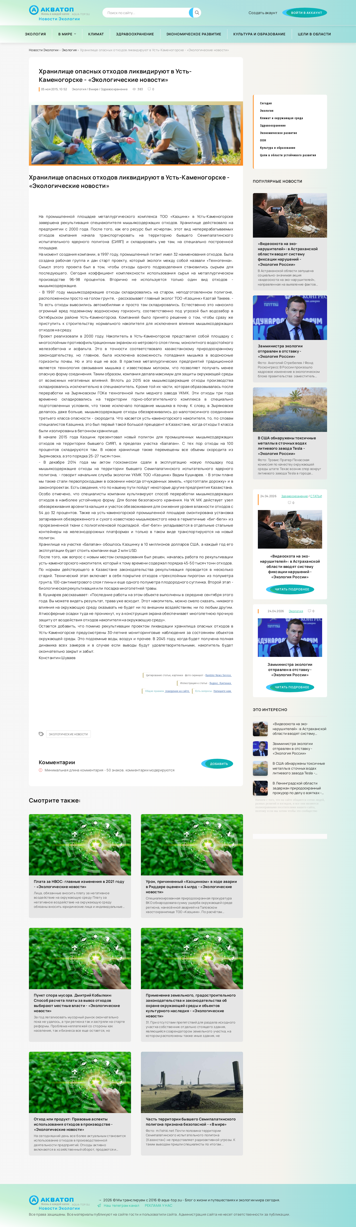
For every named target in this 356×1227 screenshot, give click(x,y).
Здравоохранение (135, 34)
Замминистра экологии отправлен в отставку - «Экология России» (280, 351)
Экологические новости (68, 734)
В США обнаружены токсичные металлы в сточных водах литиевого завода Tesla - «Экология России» (287, 445)
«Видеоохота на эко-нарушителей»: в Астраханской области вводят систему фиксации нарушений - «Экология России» (288, 254)
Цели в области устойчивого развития (288, 155)
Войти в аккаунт (306, 13)
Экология (35, 34)
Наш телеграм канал (118, 1205)
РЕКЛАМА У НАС (158, 1205)
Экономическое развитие (193, 34)
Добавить (219, 764)
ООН (263, 140)
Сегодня (266, 103)
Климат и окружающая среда (281, 118)
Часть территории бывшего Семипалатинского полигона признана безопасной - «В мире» (191, 1121)
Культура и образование (259, 34)
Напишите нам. (223, 691)
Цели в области (314, 34)
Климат (96, 34)
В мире (65, 34)
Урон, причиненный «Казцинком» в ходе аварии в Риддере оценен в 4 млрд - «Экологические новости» (191, 886)
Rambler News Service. (218, 675)
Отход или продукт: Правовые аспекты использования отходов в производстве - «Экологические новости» (73, 1124)
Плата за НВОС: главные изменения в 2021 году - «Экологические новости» (79, 884)
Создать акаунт (263, 12)
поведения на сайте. (177, 691)
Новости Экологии (59, 17)
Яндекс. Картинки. (220, 683)
